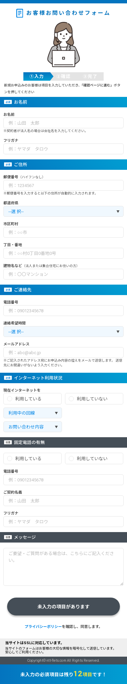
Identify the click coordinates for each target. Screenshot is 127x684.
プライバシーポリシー (43, 627)
